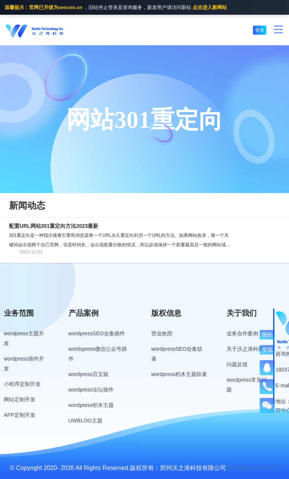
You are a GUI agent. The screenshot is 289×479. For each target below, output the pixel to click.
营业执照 (161, 333)
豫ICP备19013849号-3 (252, 468)
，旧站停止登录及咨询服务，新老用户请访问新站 (116, 8)
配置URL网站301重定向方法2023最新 (53, 226)
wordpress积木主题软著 (179, 374)
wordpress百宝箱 (88, 374)
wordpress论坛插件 (91, 390)
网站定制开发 (19, 399)
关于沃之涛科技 (245, 349)
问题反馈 (237, 364)
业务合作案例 (242, 333)
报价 (267, 334)
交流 (267, 349)
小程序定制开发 (22, 384)
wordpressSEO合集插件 (96, 333)
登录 (259, 30)
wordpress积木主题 (91, 405)
